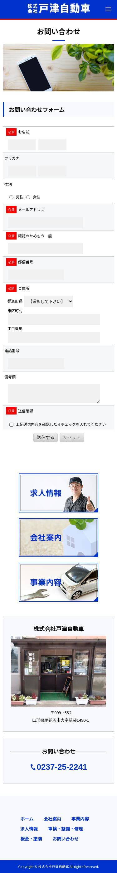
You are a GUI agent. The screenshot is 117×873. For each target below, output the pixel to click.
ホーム (26, 819)
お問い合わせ (65, 839)
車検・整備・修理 (65, 829)
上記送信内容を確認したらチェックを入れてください (57, 424)
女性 (33, 196)
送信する (45, 437)
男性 (16, 196)
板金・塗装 (31, 839)
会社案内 (52, 819)
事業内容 (80, 819)
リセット (71, 437)
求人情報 (29, 829)
